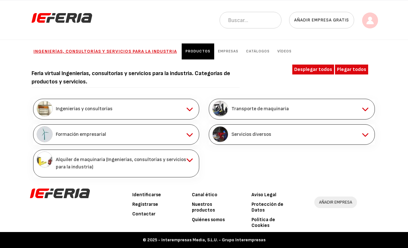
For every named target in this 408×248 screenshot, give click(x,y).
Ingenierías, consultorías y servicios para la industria (105, 51)
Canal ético (204, 195)
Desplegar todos (313, 69)
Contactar (144, 214)
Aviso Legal (263, 195)
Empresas (228, 51)
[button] (116, 109)
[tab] (116, 109)
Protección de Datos (267, 207)
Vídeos (284, 51)
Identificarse (146, 195)
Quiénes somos (208, 220)
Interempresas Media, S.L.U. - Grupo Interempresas (213, 240)
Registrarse (145, 204)
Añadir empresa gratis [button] (321, 20)
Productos (198, 51)
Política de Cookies (263, 223)
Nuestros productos (203, 207)
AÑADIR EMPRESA (335, 202)
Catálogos (258, 51)
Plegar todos (351, 69)
